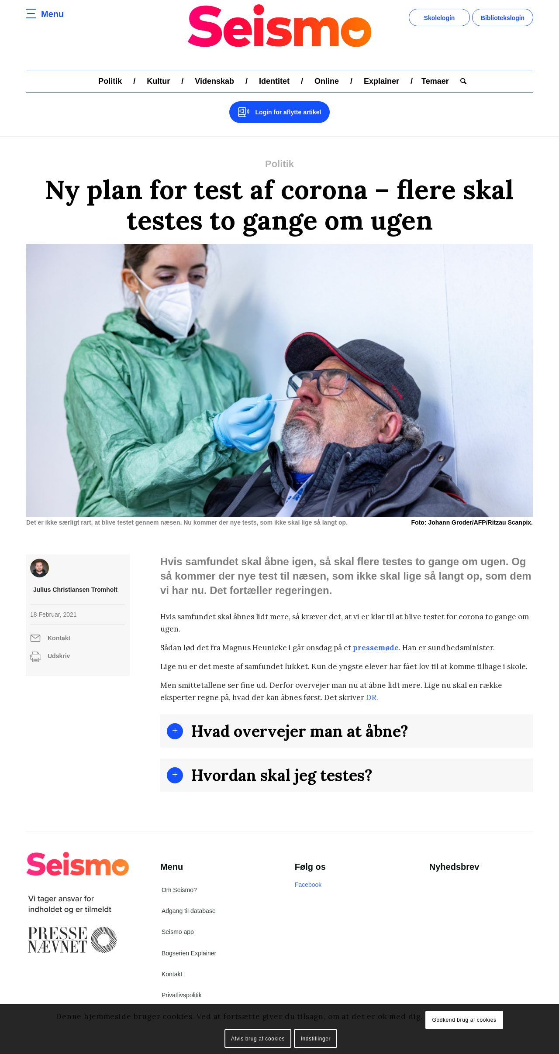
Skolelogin (439, 17)
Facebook (308, 884)
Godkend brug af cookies (464, 1020)
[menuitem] (110, 81)
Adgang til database (189, 910)
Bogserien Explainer (189, 953)
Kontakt (59, 638)
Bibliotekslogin (502, 17)
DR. (371, 697)
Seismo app (178, 931)
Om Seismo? (179, 889)
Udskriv (59, 655)
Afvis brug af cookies (258, 1039)
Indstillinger (316, 1039)
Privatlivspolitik (182, 995)
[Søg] (460, 81)
